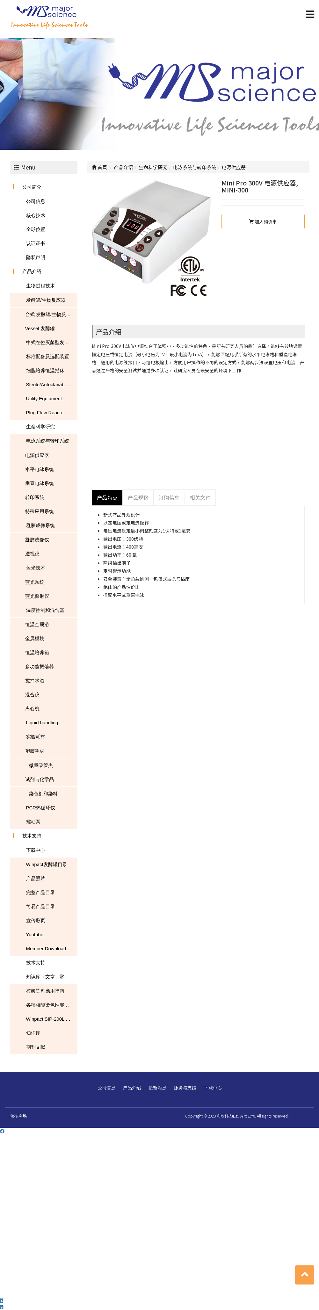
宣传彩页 (35, 920)
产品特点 (107, 497)
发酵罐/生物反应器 (46, 300)
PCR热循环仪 (40, 807)
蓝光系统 (34, 582)
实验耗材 (35, 736)
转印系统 (34, 497)
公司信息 (35, 201)
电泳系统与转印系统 (47, 441)
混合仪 (32, 694)
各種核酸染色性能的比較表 (52, 1005)
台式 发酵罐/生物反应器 (50, 314)
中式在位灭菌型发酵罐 (50, 342)
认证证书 (35, 243)
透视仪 (32, 553)
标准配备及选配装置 (47, 356)
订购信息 (169, 497)
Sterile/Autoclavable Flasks (52, 384)
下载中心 (35, 850)
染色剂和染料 (43, 793)
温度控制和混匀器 (45, 610)
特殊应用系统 (39, 511)
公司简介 (31, 187)
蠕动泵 (33, 821)
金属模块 (34, 638)
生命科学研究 (40, 426)
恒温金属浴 (37, 624)
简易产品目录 (40, 906)
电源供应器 (37, 455)
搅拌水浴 (34, 680)
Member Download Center (52, 948)
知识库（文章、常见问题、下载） (52, 976)
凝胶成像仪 (37, 539)
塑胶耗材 (34, 751)
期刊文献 (35, 1047)
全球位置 (35, 229)
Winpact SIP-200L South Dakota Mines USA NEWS (52, 1019)
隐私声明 (35, 257)
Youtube (35, 934)
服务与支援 (185, 1087)
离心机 (32, 708)
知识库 (33, 1033)
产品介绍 (31, 271)
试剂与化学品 (39, 779)
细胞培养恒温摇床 (45, 370)
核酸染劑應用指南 (45, 991)
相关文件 (200, 497)
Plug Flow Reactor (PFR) (52, 412)
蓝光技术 (35, 567)
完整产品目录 (40, 892)
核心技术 (35, 215)
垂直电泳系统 (39, 483)
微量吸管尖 (41, 765)
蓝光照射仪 (37, 596)
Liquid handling (42, 722)
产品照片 (35, 878)
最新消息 (157, 1087)
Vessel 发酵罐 (40, 328)
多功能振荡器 (39, 666)
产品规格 (138, 497)
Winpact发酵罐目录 (46, 864)
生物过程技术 (40, 285)
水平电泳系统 (39, 469)
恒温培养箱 (37, 652)
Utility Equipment (44, 398)
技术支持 (31, 835)
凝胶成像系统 (40, 525)
